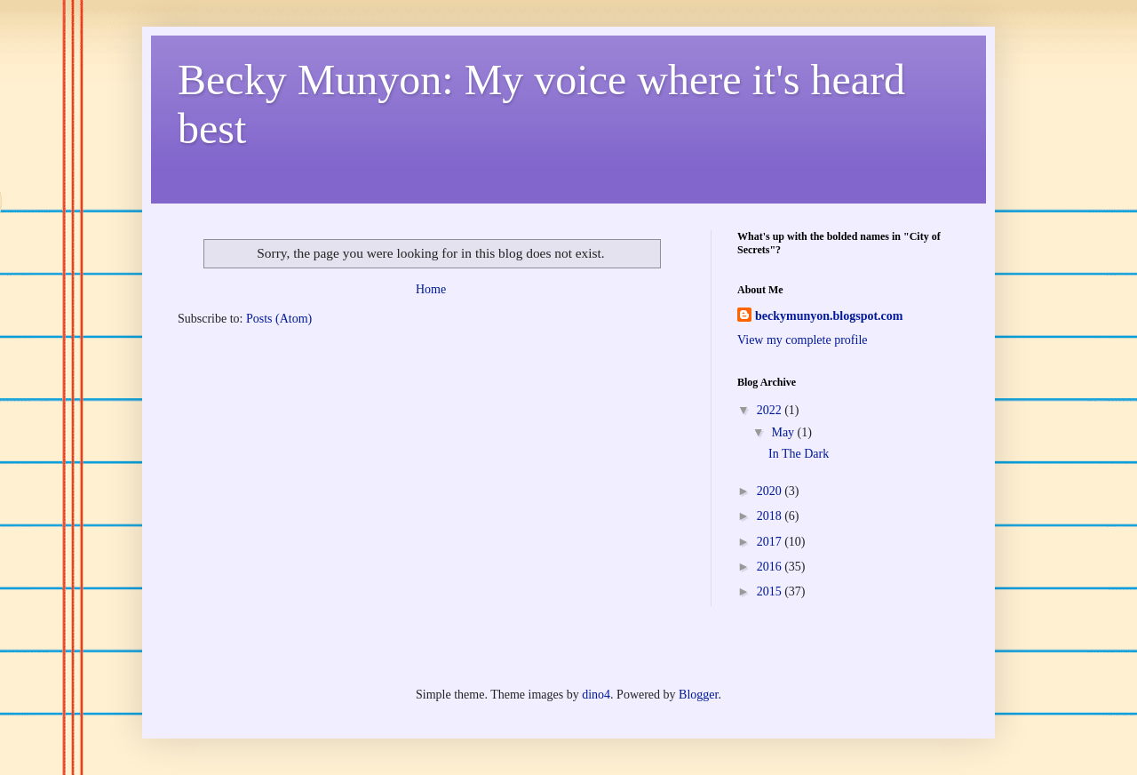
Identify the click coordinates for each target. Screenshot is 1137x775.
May (784, 432)
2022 (771, 410)
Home (431, 289)
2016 (771, 566)
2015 (771, 591)
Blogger (698, 694)
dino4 (596, 694)
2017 (771, 541)
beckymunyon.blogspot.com (828, 316)
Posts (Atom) (279, 318)
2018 (771, 516)
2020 (771, 491)
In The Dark (798, 453)
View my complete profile (802, 340)
